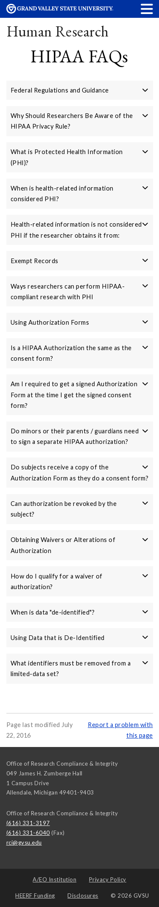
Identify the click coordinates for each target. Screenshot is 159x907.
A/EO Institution (54, 879)
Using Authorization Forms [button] (80, 322)
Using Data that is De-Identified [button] (80, 637)
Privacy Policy (107, 879)
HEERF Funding (35, 895)
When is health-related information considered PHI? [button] (80, 193)
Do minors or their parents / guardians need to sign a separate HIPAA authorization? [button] (80, 436)
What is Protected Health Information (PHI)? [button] (80, 157)
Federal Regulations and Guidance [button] (80, 90)
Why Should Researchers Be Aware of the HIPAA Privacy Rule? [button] (80, 121)
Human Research (57, 31)
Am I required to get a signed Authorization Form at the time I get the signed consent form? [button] (80, 394)
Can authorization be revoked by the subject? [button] (80, 509)
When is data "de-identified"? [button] (80, 612)
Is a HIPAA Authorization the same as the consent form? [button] (80, 353)
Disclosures (82, 895)
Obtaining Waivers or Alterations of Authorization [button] (80, 545)
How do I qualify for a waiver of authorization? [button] (80, 581)
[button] (147, 8)
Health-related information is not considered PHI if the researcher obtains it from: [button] (80, 230)
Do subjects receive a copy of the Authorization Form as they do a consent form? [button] (80, 472)
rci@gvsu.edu (24, 842)
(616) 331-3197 (28, 823)
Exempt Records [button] (80, 260)
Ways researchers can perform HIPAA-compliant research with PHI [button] (80, 291)
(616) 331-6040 (28, 832)
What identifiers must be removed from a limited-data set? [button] (80, 668)
